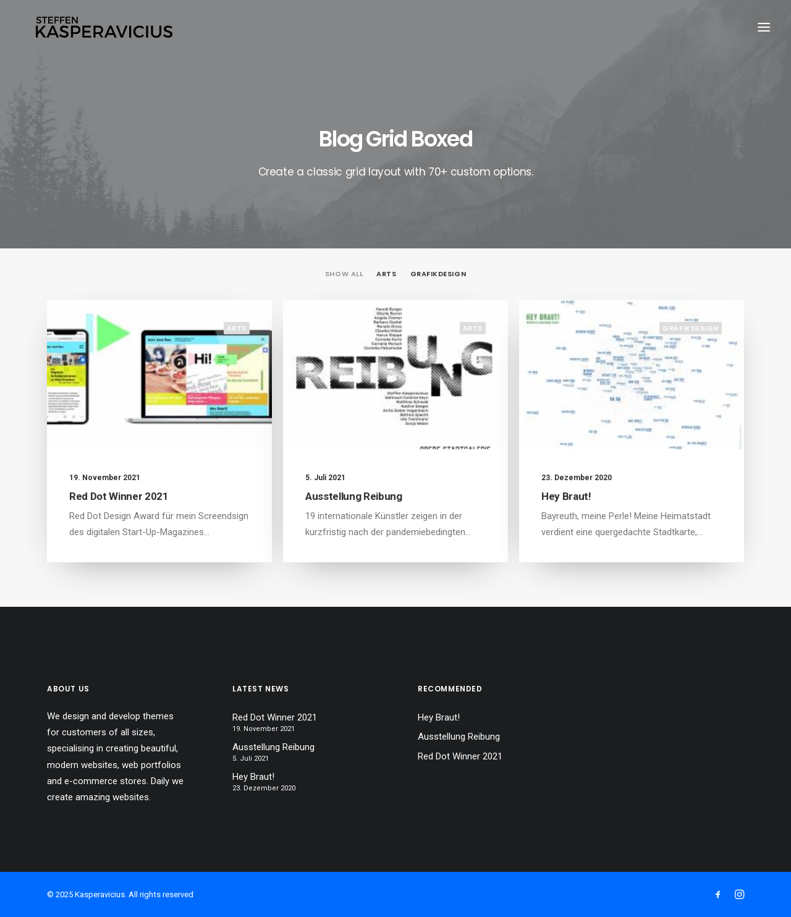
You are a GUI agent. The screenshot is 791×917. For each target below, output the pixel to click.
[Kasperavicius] (105, 30)
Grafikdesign (438, 274)
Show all (344, 274)
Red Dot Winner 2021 (119, 496)
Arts (386, 274)
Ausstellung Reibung (353, 496)
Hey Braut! (566, 507)
